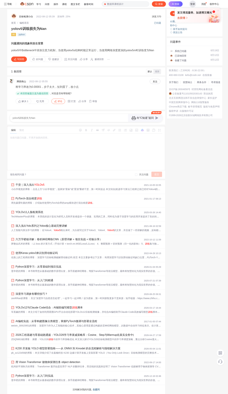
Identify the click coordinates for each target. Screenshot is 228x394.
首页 (13, 23)
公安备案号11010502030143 (187, 93)
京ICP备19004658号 (179, 89)
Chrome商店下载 (178, 106)
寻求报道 (215, 82)
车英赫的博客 (18, 312)
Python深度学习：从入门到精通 (34, 280)
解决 (23, 101)
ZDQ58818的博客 (20, 339)
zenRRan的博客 (19, 298)
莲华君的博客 (18, 271)
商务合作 (201, 82)
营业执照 (208, 93)
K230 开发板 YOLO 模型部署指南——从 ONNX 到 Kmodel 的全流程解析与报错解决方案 (68, 348)
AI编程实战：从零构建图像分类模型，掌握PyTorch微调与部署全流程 (56, 321)
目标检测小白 (26, 16)
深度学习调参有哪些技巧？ (32, 293)
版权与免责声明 (211, 106)
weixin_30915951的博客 (23, 325)
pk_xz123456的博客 (21, 352)
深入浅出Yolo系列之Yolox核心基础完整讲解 (41, 225)
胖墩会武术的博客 (20, 243)
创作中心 (214, 4)
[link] (13, 23)
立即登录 (168, 31)
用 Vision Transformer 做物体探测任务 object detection (48, 362)
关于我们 (173, 82)
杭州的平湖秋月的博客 (23, 366)
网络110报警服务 (200, 102)
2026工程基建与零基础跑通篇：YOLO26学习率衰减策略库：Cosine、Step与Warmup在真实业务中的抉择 (78, 334)
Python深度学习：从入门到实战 (34, 375)
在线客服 (207, 75)
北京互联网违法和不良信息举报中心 (187, 98)
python (22, 34)
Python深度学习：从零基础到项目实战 (38, 266)
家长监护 (212, 98)
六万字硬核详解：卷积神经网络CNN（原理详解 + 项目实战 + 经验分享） (59, 239)
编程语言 (24, 23)
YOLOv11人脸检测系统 (29, 212)
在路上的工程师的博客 (23, 257)
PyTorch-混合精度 (29, 198)
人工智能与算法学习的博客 (25, 230)
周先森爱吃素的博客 (21, 203)
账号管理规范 (195, 106)
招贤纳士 (187, 82)
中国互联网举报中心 (179, 102)
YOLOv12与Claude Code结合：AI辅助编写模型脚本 (49, 307)
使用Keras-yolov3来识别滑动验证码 (37, 253)
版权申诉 (173, 111)
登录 (192, 4)
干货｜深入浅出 (30, 184)
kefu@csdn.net (193, 75)
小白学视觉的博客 (20, 189)
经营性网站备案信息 (202, 89)
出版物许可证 (187, 111)
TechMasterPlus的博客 (23, 216)
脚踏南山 (21, 81)
